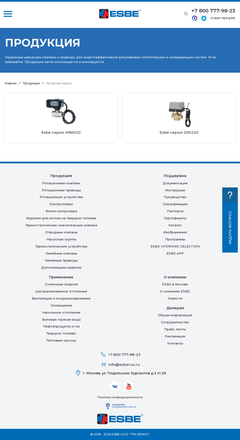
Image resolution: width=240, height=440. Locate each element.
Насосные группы (61, 239)
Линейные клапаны (61, 253)
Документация (175, 183)
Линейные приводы (61, 260)
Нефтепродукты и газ (61, 326)
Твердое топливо (61, 333)
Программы (175, 239)
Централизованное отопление (61, 291)
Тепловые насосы (61, 340)
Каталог (175, 225)
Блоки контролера (61, 211)
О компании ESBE (175, 291)
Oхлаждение (61, 305)
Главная (11, 83)
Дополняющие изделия (61, 267)
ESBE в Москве (175, 284)
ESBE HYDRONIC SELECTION (175, 246)
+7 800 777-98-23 (124, 354)
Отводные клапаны (61, 232)
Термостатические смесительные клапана (61, 225)
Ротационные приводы (61, 190)
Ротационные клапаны (61, 183)
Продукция (31, 83)
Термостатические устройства (61, 246)
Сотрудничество (175, 322)
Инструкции (175, 190)
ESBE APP (175, 253)
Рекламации (175, 336)
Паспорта (175, 211)
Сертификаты (175, 218)
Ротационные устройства (61, 197)
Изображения (175, 232)
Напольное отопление (61, 312)
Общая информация (175, 315)
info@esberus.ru (124, 364)
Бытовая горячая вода (61, 319)
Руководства (175, 197)
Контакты (175, 343)
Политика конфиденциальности (120, 397)
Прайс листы (175, 329)
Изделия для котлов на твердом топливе (61, 218)
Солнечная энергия (61, 284)
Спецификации (175, 204)
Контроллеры (61, 204)
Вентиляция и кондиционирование (61, 298)
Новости (175, 298)
